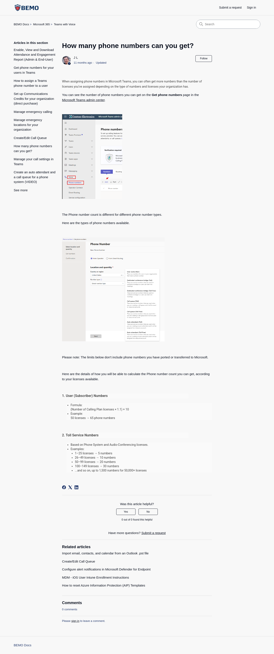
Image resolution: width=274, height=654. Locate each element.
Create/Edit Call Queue (30, 138)
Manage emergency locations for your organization (28, 124)
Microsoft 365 (41, 24)
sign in (75, 621)
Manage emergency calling (33, 112)
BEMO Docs (21, 24)
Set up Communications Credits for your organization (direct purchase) (34, 98)
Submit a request (230, 7)
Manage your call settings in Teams (34, 161)
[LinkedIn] (76, 487)
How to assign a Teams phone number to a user (31, 83)
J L (76, 57)
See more (21, 190)
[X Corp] (70, 487)
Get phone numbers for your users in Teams (34, 70)
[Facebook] (64, 487)
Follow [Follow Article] (203, 58)
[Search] (228, 24)
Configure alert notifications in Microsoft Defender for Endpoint (106, 569)
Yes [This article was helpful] (126, 511)
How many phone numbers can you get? (33, 148)
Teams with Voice (64, 24)
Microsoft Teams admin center (83, 100)
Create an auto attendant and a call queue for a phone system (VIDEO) (34, 177)
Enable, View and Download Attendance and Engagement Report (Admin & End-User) (34, 54)
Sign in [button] (251, 7)
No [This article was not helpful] (148, 511)
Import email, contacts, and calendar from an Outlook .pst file (105, 553)
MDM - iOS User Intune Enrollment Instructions (95, 577)
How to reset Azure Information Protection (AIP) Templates (103, 585)
